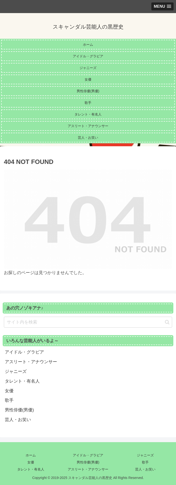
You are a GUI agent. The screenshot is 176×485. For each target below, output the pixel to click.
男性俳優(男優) (88, 462)
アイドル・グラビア (88, 455)
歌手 (145, 462)
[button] (167, 322)
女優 (30, 462)
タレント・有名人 (30, 469)
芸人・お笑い (145, 469)
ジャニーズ (145, 455)
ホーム (31, 455)
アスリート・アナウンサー (88, 469)
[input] (88, 322)
